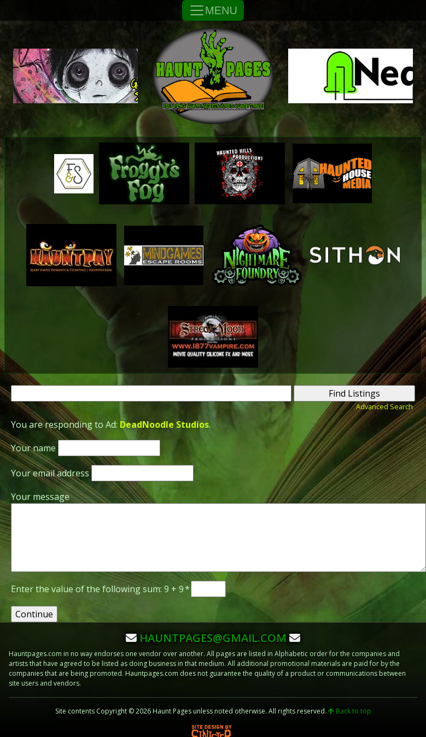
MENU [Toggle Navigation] (213, 10)
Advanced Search (384, 406)
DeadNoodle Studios (164, 424)
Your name (33, 448)
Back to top (349, 711)
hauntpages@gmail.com (213, 637)
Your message (40, 497)
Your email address (50, 473)
